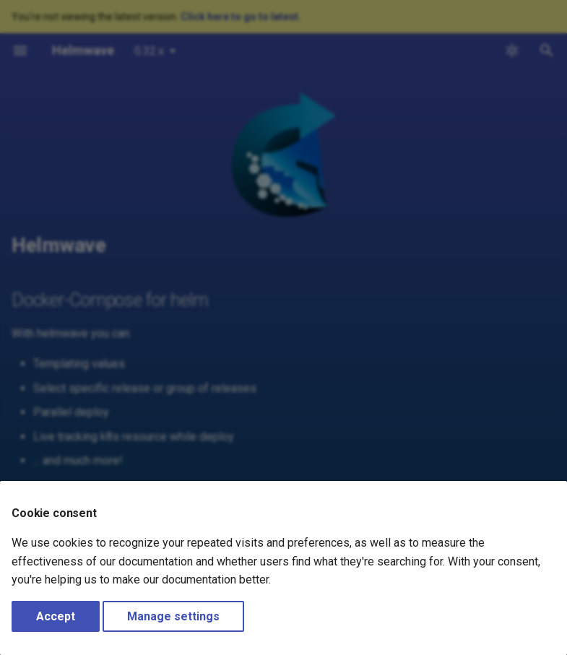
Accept (55, 616)
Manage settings (173, 616)
